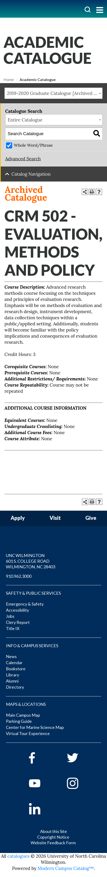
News (11, 656)
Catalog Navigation (31, 174)
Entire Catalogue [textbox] (25, 120)
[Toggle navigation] (99, 10)
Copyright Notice (53, 837)
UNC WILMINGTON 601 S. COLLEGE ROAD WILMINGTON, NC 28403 (30, 561)
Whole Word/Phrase (33, 145)
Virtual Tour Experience (28, 733)
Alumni (12, 680)
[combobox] (53, 93)
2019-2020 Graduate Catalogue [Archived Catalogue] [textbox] (55, 93)
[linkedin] (41, 808)
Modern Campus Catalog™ (65, 868)
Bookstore (15, 668)
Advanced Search (23, 159)
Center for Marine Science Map (35, 727)
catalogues (18, 856)
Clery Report (18, 622)
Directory (15, 687)
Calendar (14, 662)
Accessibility (17, 610)
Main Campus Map (23, 715)
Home (9, 79)
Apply (18, 518)
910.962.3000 (18, 576)
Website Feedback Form (53, 842)
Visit (55, 518)
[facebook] (41, 758)
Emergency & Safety (25, 603)
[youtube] (41, 783)
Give (90, 518)
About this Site (53, 831)
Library (12, 674)
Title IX (13, 628)
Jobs (10, 616)
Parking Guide (19, 721)
